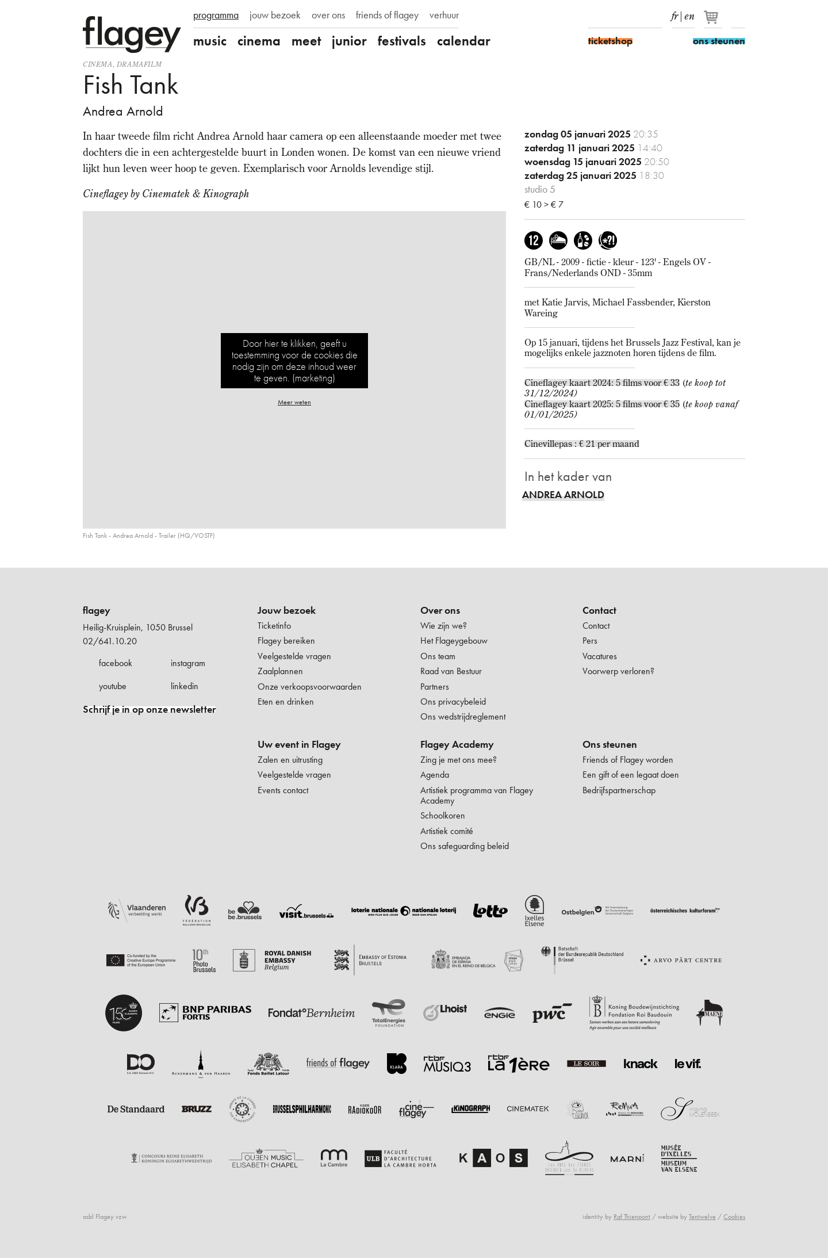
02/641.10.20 (110, 641)
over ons (328, 15)
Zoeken (738, 16)
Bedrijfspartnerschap (619, 790)
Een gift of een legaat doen (630, 774)
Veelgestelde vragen (294, 656)
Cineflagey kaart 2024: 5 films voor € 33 (602, 382)
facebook (115, 663)
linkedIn (655, 16)
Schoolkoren (442, 815)
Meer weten (294, 402)
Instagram (615, 16)
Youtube (635, 16)
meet (306, 41)
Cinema (98, 64)
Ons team (437, 656)
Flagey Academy (457, 744)
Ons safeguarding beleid (464, 846)
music (210, 41)
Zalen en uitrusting (290, 760)
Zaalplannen (280, 671)
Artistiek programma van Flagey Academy (476, 795)
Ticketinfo (274, 626)
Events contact (283, 790)
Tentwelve (702, 1216)
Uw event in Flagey (299, 744)
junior (349, 41)
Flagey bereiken (286, 640)
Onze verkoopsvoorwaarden (310, 686)
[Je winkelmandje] (714, 21)
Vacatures (599, 656)
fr (675, 13)
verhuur (444, 15)
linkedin (184, 686)
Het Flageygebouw (454, 640)
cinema (259, 41)
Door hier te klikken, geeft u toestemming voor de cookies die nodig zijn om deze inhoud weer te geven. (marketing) (295, 360)
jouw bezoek (275, 15)
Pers (589, 640)
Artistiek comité (446, 831)
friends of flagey (387, 15)
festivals (402, 41)
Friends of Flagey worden (627, 760)
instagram (188, 663)
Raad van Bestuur (451, 671)
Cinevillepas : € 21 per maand (581, 443)
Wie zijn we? (443, 626)
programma (216, 15)
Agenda (434, 774)
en (689, 13)
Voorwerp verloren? (618, 671)
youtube (112, 686)
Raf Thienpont (632, 1216)
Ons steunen (609, 744)
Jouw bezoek (287, 610)
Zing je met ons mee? (458, 760)
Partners (434, 686)
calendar (463, 41)
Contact (599, 610)
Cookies (734, 1216)
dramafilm (139, 64)
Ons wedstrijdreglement (462, 716)
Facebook (595, 16)
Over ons (440, 610)
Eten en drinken (286, 701)
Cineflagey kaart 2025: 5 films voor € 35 (602, 404)
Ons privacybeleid (453, 701)
